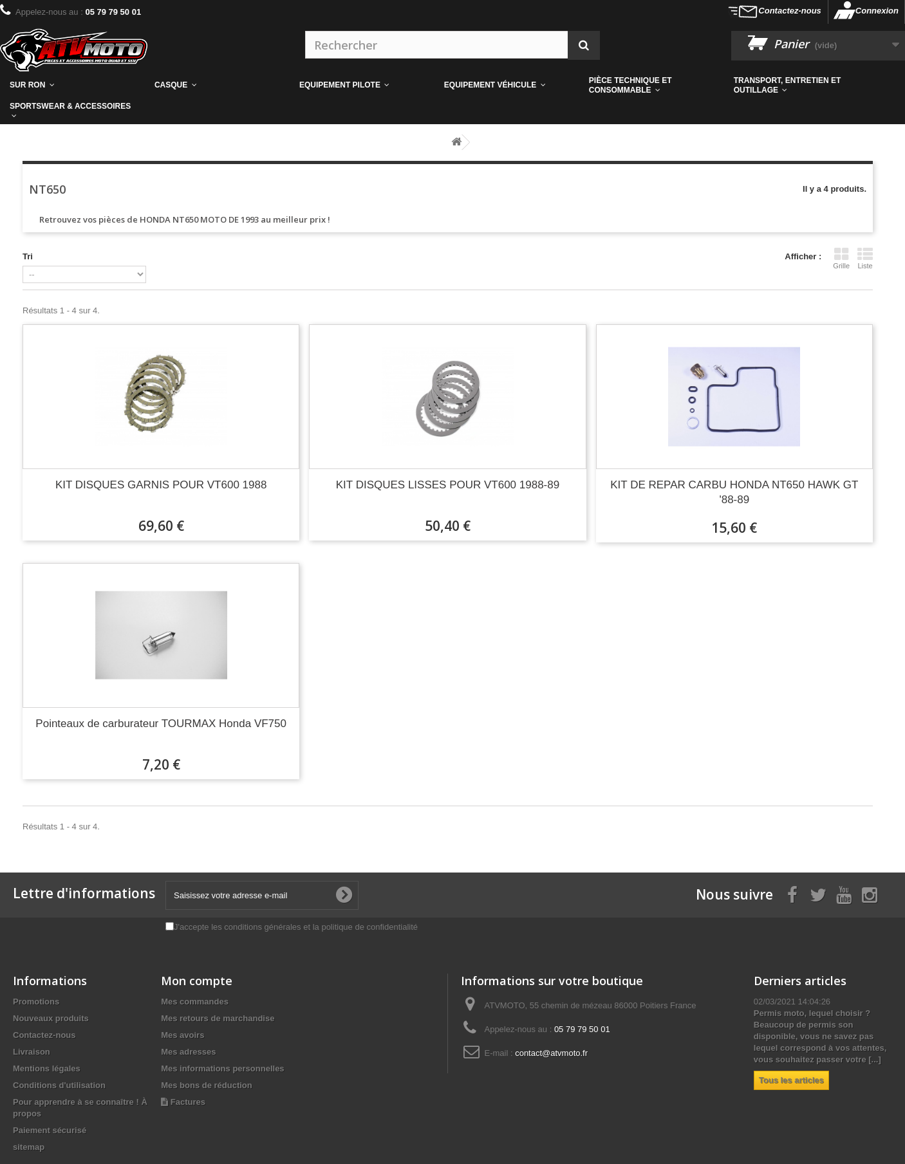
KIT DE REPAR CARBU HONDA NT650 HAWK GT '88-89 (734, 492)
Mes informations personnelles (222, 1068)
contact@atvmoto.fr (551, 1053)
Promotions (36, 1001)
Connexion (877, 10)
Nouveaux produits (51, 1018)
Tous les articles (791, 1080)
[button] (651, 85)
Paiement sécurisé (49, 1130)
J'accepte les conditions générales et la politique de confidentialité (296, 927)
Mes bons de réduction (206, 1085)
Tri (28, 256)
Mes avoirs (182, 1035)
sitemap (28, 1147)
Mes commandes (195, 1001)
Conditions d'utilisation (59, 1085)
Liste (865, 258)
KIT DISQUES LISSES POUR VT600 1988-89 (447, 485)
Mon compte (196, 980)
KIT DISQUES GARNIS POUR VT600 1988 (160, 485)
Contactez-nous (789, 10)
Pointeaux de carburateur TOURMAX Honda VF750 (160, 723)
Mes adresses (188, 1052)
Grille (841, 258)
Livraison (31, 1052)
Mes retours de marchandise (217, 1018)
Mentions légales (46, 1068)
